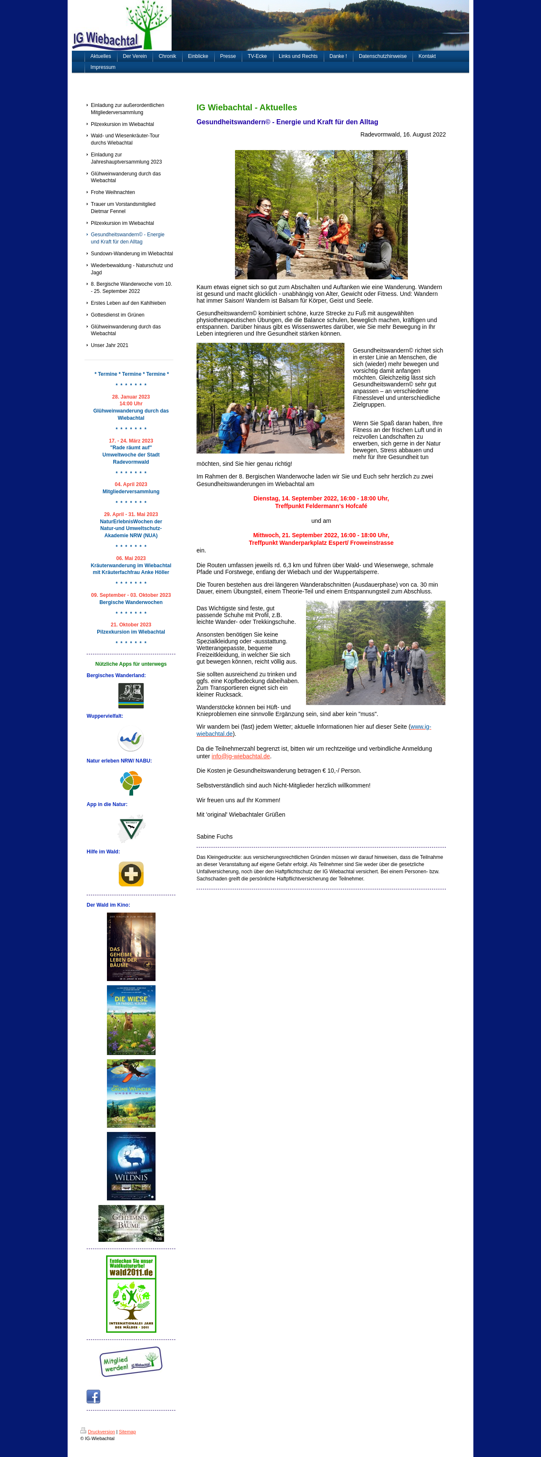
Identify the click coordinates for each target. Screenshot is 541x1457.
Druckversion (97, 1431)
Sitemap (127, 1431)
